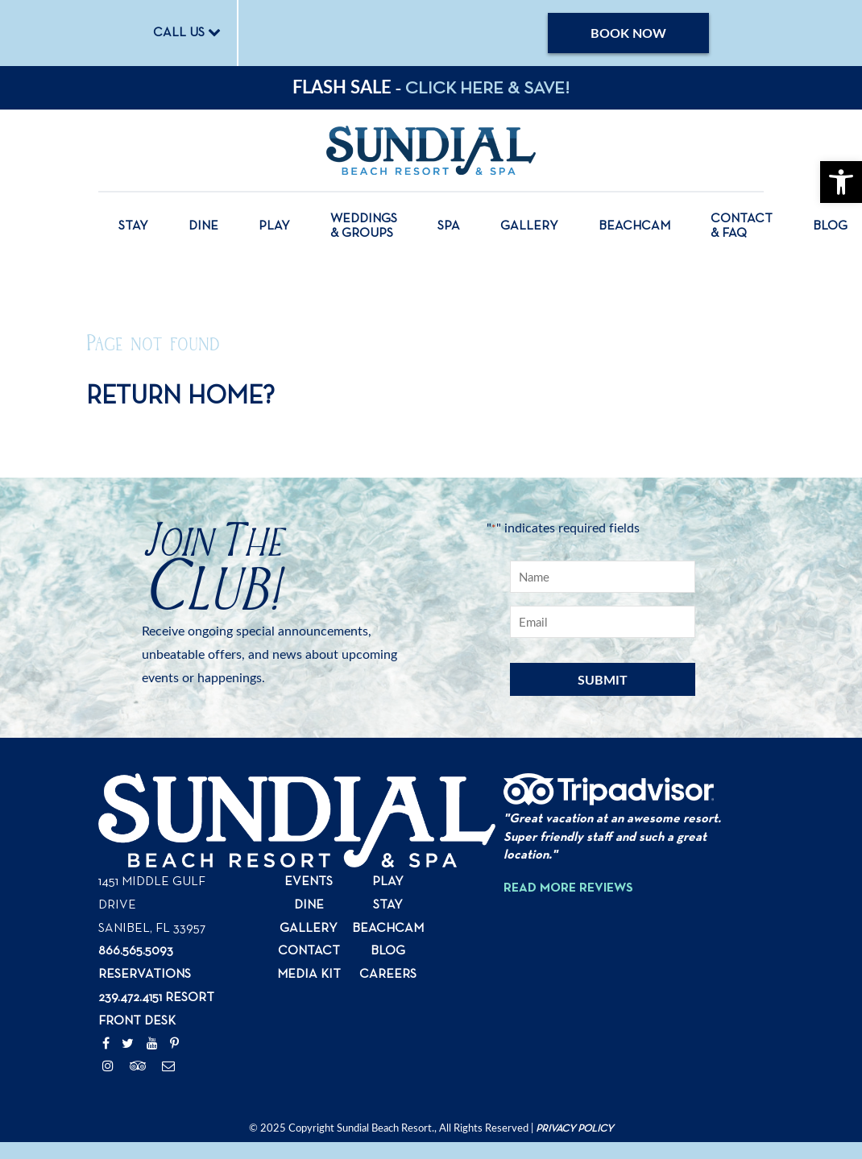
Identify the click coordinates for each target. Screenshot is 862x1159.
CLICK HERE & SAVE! (487, 88)
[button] (841, 182)
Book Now (628, 32)
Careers (387, 974)
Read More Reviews (568, 888)
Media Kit (309, 974)
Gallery (529, 226)
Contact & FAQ (742, 226)
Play (274, 226)
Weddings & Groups (363, 226)
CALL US (187, 32)
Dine (203, 226)
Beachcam (634, 226)
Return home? (180, 396)
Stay (133, 226)
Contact (309, 951)
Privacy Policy (574, 1129)
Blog (830, 226)
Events (308, 881)
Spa (448, 226)
